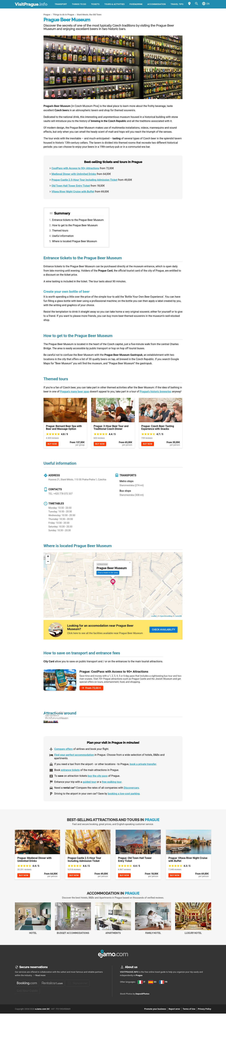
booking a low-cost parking (123, 809)
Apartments (113, 934)
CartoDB (178, 616)
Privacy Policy (204, 1040)
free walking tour (112, 797)
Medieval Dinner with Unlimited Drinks (74, 174)
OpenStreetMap (166, 616)
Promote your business (155, 1040)
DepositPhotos (142, 1025)
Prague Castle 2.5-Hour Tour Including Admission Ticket (84, 179)
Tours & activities (114, 4)
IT (123, 1001)
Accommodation (156, 4)
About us (131, 983)
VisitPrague (31, 4)
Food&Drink (136, 4)
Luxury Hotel (193, 934)
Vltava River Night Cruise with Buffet (73, 191)
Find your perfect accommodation (74, 770)
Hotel (33, 934)
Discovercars (131, 803)
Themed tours (60, 230)
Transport (61, 4)
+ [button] (48, 556)
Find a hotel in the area (108, 573)
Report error (174, 1040)
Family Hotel (153, 934)
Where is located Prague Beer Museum (74, 241)
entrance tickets (70, 786)
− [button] (48, 561)
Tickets (95, 4)
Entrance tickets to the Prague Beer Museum (78, 219)
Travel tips (177, 4)
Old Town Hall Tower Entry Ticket (71, 185)
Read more (40, 991)
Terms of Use (189, 1040)
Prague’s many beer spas (74, 391)
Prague (139, 991)
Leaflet (153, 616)
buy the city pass (98, 791)
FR (123, 1012)
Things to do (79, 4)
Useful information (63, 235)
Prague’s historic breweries (155, 391)
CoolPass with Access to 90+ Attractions (75, 168)
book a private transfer (143, 780)
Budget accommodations (73, 934)
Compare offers (63, 764)
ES (123, 1007)
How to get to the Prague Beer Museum (75, 225)
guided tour (89, 797)
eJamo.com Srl (42, 1040)
